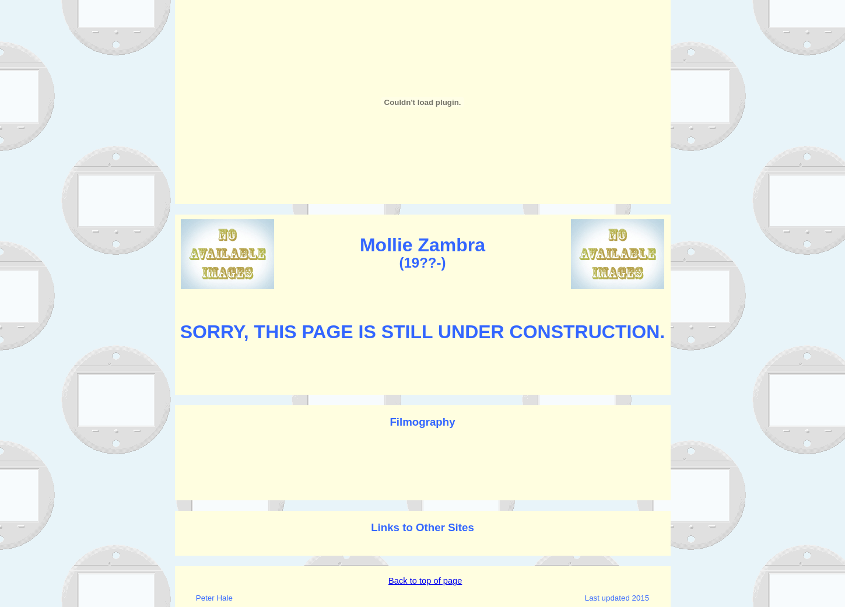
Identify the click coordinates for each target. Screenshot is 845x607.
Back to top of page (425, 580)
